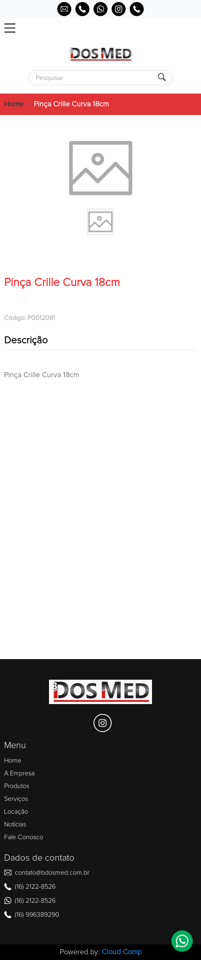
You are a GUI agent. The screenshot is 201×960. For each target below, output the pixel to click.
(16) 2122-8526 (35, 886)
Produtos (16, 786)
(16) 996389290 (37, 914)
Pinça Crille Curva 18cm (71, 104)
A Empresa (19, 773)
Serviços (16, 799)
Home (13, 104)
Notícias (15, 824)
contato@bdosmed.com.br (52, 872)
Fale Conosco (23, 837)
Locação (16, 811)
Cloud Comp (122, 952)
